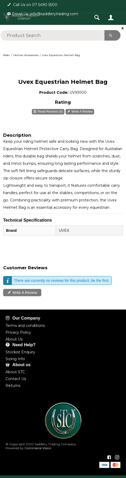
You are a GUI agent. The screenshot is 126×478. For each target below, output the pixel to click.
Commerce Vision (37, 448)
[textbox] (52, 35)
